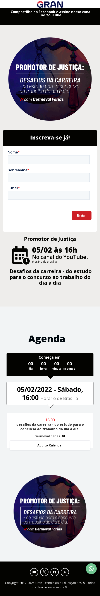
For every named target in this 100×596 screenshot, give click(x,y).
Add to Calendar (50, 445)
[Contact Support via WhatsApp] (91, 568)
